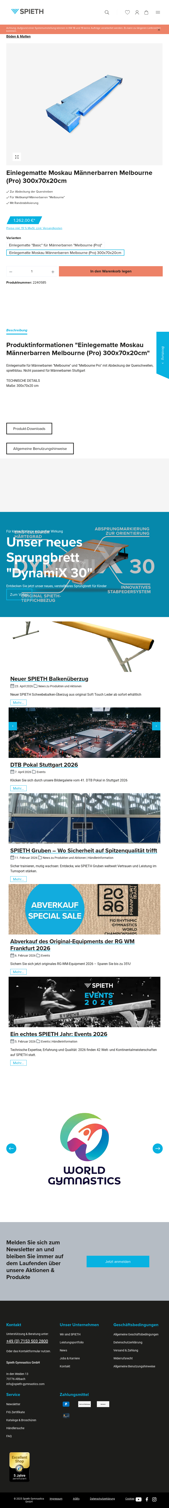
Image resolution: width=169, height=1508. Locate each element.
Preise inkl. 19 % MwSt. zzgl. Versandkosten (34, 228)
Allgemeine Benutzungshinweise (40, 448)
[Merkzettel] (127, 12)
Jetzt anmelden (118, 1261)
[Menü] (158, 12)
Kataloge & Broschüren (21, 1420)
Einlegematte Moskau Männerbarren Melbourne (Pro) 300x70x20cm (65, 252)
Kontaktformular (29, 1351)
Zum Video (19, 594)
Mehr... (18, 702)
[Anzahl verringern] (10, 271)
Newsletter (13, 1404)
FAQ (9, 1436)
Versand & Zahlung (125, 1350)
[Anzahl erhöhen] (53, 271)
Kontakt (65, 1366)
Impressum (56, 1498)
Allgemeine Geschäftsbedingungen (136, 1334)
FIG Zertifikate (15, 1412)
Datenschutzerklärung (127, 1342)
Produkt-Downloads (29, 428)
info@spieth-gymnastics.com (25, 1384)
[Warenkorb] (146, 12)
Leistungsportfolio (72, 1342)
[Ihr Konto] (137, 12)
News (63, 1350)
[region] (84, 104)
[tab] (16, 331)
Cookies (129, 1498)
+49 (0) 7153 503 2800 (27, 1341)
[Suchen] (107, 12)
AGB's (76, 1498)
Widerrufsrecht (123, 1358)
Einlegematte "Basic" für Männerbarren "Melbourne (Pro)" (55, 245)
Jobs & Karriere (70, 1358)
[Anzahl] (32, 271)
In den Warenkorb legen (110, 271)
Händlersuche (15, 1428)
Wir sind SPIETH (70, 1334)
